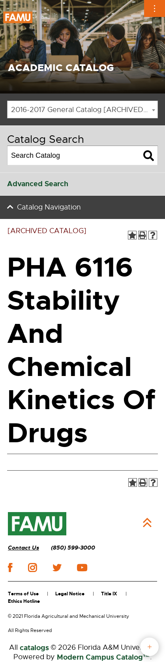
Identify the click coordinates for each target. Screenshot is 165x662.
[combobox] (82, 109)
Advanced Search (37, 184)
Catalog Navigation (49, 207)
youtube (82, 567)
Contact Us (23, 547)
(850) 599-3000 (73, 547)
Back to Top (147, 522)
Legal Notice (69, 594)
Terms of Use (23, 594)
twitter (56, 567)
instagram (32, 567)
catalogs (34, 648)
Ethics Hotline (24, 601)
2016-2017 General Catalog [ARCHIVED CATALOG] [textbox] (84, 109)
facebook (10, 567)
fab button (149, 647)
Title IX (109, 594)
